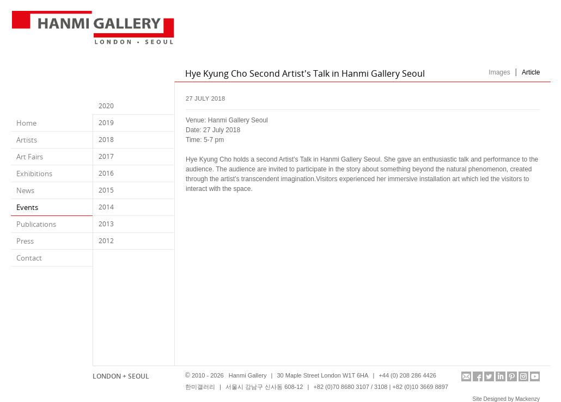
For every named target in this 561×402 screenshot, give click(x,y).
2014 (106, 207)
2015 (106, 190)
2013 (106, 223)
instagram (523, 376)
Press (25, 241)
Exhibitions (34, 173)
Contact (29, 258)
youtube (535, 376)
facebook (478, 376)
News (25, 190)
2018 (106, 139)
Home (26, 123)
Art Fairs (29, 157)
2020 (106, 105)
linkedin (500, 376)
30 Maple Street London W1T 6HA (322, 375)
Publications (36, 224)
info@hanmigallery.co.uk (466, 376)
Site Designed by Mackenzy (506, 399)
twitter (489, 376)
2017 (106, 156)
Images (499, 72)
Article (531, 72)
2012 (106, 240)
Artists (26, 140)
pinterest (512, 376)
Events (27, 207)
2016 (106, 173)
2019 (106, 122)
